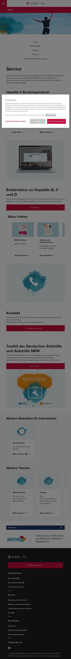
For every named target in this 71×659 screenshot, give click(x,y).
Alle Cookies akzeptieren (56, 121)
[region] (35, 111)
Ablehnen (38, 121)
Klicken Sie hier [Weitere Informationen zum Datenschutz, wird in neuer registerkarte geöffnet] (50, 115)
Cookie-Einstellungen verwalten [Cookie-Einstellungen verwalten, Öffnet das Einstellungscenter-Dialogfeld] (15, 121)
